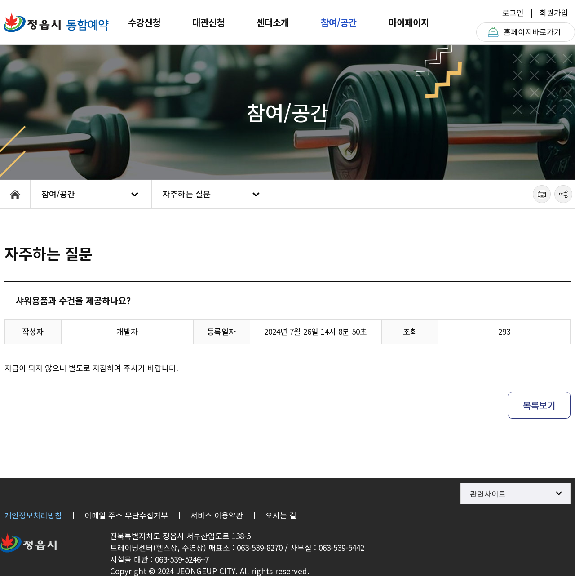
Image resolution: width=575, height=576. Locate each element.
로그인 (513, 12)
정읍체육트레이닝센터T (56, 22)
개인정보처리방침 (33, 515)
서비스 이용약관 (216, 515)
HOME (15, 194)
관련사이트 (488, 493)
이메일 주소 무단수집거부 (126, 515)
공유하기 (563, 194)
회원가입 (554, 12)
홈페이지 (532, 32)
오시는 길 (280, 515)
